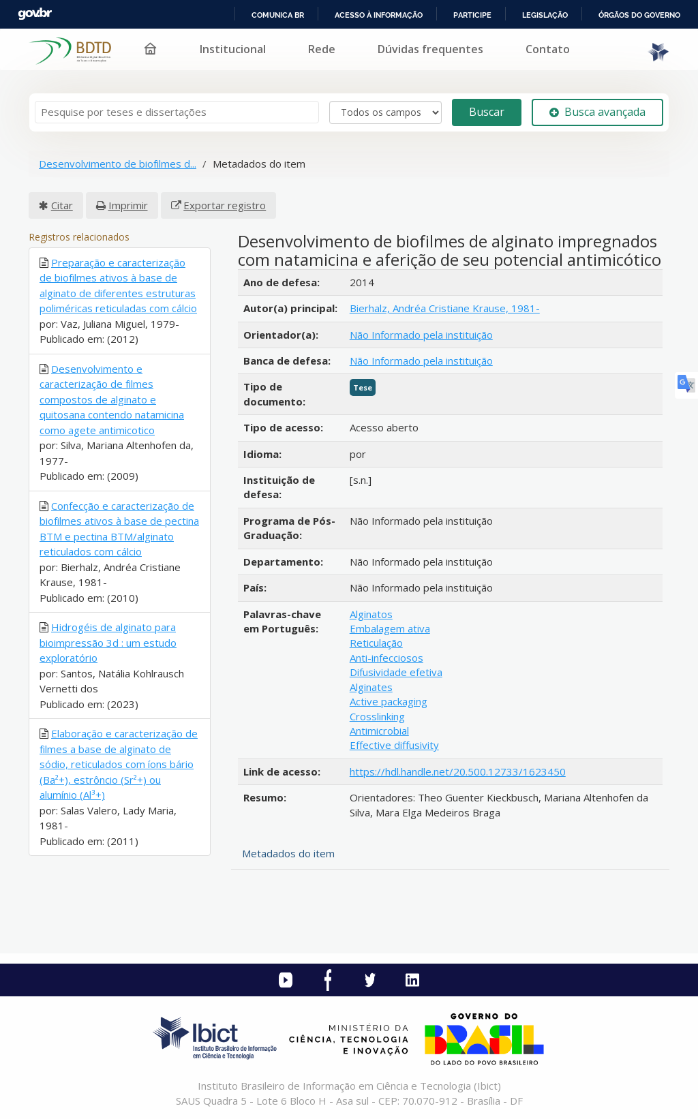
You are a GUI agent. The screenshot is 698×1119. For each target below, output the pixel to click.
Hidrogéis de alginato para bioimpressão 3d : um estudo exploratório (108, 642)
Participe (472, 15)
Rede (321, 49)
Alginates (371, 687)
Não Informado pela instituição (421, 334)
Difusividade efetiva (396, 672)
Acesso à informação (379, 15)
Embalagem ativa (390, 628)
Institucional (233, 49)
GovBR (35, 13)
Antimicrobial (379, 730)
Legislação (545, 15)
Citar (62, 205)
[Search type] (385, 112)
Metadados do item (288, 853)
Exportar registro (224, 205)
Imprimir (128, 205)
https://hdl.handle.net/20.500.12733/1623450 (458, 771)
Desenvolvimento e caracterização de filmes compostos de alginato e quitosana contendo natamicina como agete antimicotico (112, 399)
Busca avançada (597, 111)
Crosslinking (377, 716)
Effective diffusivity (394, 745)
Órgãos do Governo (639, 15)
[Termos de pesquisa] (177, 112)
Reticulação (376, 642)
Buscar (486, 111)
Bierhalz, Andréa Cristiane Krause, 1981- (445, 308)
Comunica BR (278, 15)
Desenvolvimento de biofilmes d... (117, 163)
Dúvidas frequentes (430, 49)
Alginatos (371, 614)
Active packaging (388, 701)
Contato (548, 49)
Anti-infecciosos (386, 657)
